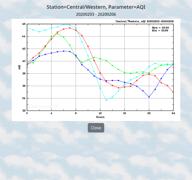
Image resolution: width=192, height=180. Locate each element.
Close (96, 127)
